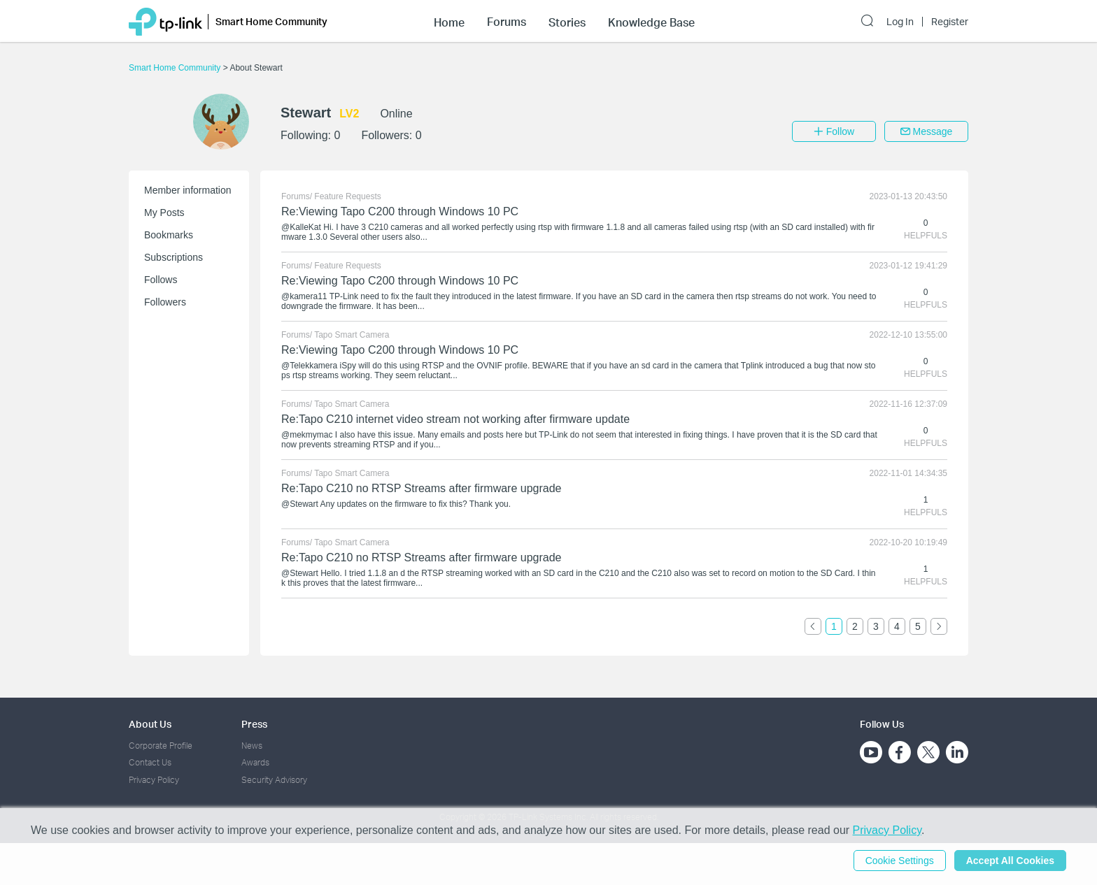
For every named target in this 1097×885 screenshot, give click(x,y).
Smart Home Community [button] (271, 21)
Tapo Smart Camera (351, 335)
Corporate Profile (160, 745)
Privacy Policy (154, 780)
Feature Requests (347, 196)
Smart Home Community (176, 68)
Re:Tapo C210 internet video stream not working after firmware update (455, 419)
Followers (165, 302)
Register (949, 22)
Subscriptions (173, 257)
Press (254, 724)
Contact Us (150, 762)
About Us (150, 724)
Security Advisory (274, 780)
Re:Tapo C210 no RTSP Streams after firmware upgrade (421, 488)
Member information (188, 190)
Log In (900, 22)
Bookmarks (168, 234)
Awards (255, 762)
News (251, 745)
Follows (160, 279)
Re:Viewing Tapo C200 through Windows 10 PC (399, 211)
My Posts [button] (164, 212)
